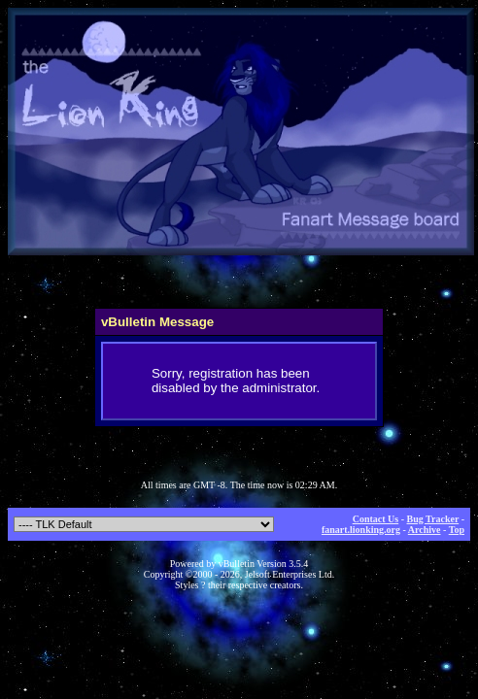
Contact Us (376, 519)
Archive (424, 529)
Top (456, 529)
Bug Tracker (433, 519)
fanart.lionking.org (361, 529)
